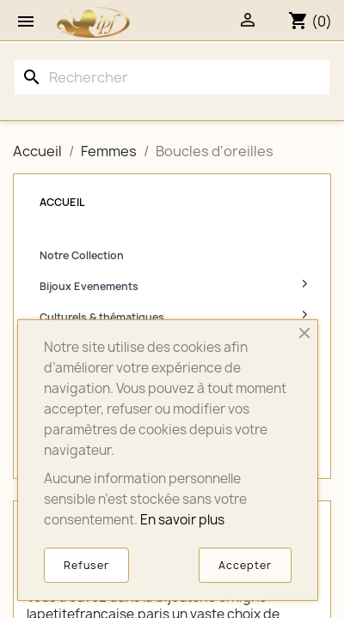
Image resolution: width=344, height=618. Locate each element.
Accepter (245, 565)
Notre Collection (82, 255)
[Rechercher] (172, 77)
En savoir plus (182, 520)
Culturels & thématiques (102, 317)
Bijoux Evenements (89, 286)
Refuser (86, 565)
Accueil (62, 202)
